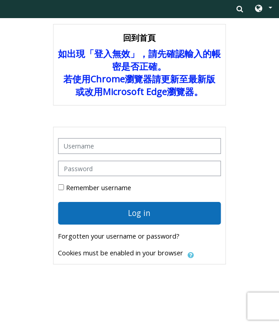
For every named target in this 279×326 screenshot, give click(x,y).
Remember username (98, 187)
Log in (139, 212)
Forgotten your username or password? (119, 236)
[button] (263, 9)
